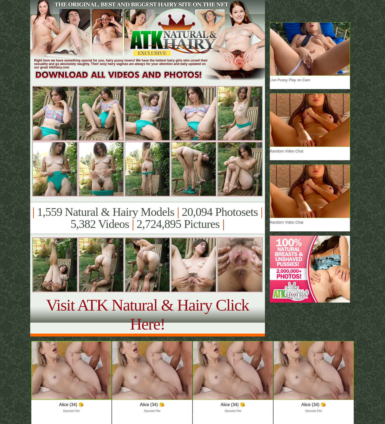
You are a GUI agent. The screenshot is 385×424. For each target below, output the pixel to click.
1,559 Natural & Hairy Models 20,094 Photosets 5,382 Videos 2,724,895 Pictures (147, 218)
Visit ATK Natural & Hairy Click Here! (147, 314)
